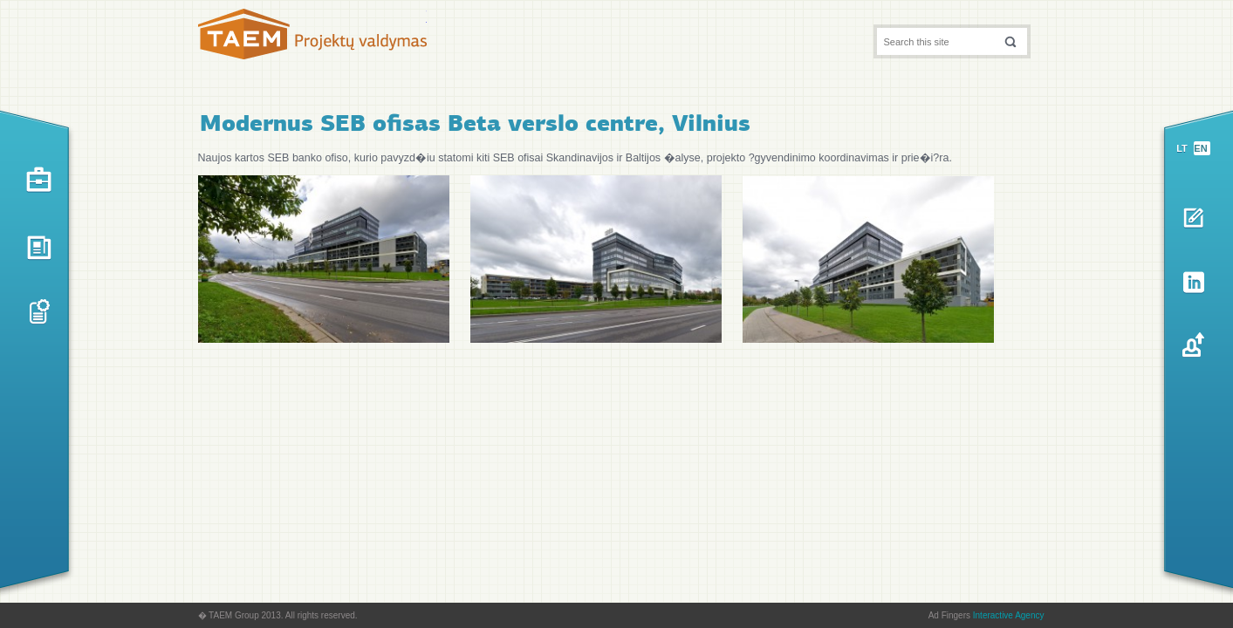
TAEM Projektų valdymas (312, 38)
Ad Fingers (986, 615)
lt (1182, 148)
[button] (1010, 41)
